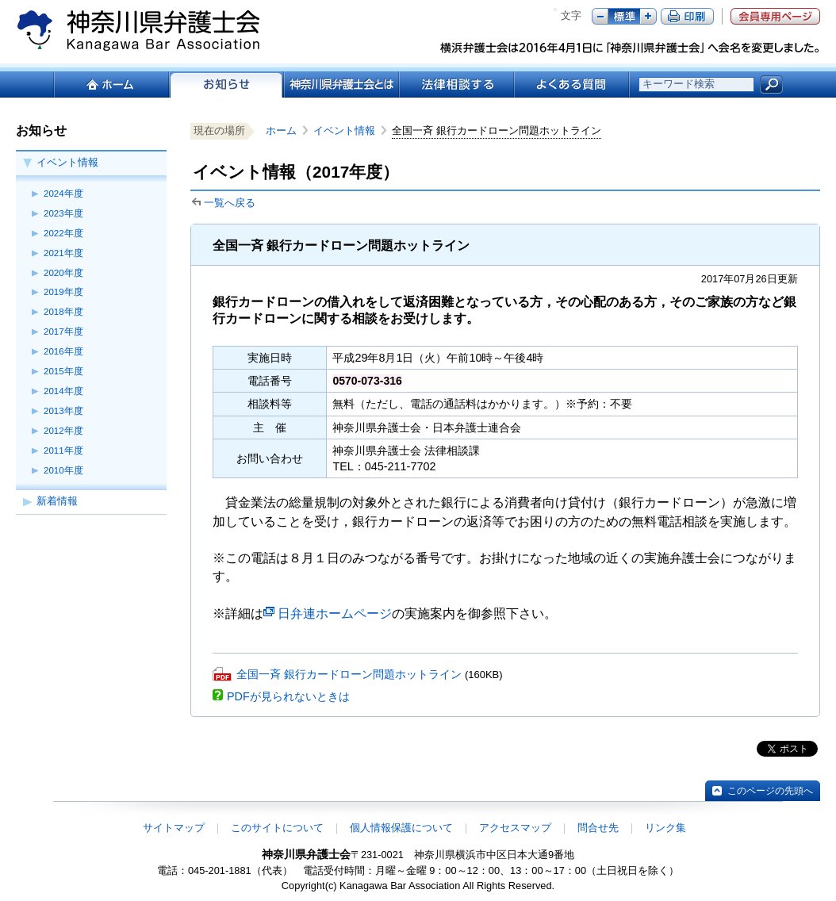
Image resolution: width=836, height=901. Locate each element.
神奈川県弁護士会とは (340, 84)
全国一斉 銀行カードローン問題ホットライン (349, 674)
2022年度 (63, 233)
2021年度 (63, 253)
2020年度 (63, 273)
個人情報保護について (401, 828)
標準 (624, 16)
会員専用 (775, 16)
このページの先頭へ (770, 790)
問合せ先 (598, 828)
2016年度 (63, 351)
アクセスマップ (515, 828)
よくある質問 (571, 84)
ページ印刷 (687, 16)
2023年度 (63, 213)
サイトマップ (174, 828)
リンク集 (665, 828)
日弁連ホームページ (335, 613)
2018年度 (63, 311)
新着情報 (57, 501)
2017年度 (63, 331)
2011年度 (63, 450)
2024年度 (63, 193)
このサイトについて (277, 828)
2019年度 (63, 292)
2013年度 (63, 411)
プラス (648, 16)
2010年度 (63, 470)
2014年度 (63, 391)
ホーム (110, 84)
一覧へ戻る (229, 203)
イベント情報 (67, 162)
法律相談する (455, 84)
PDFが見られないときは (288, 696)
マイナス (600, 16)
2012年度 (63, 430)
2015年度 (63, 371)
